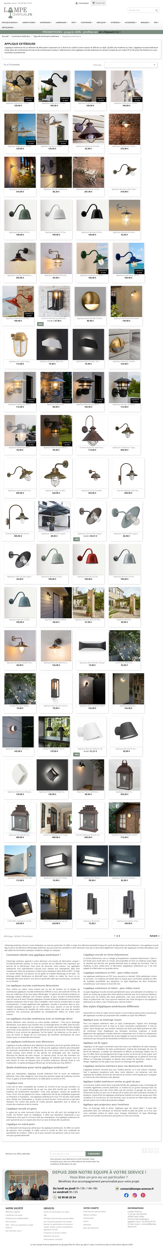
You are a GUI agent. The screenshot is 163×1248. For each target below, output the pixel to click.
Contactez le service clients (55, 1233)
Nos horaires (11, 1221)
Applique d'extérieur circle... (124, 146)
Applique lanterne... (124, 792)
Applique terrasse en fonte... (56, 878)
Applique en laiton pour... (20, 361)
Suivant (155, 936)
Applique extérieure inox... (52, 146)
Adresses (87, 1224)
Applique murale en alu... (126, 749)
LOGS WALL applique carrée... (20, 921)
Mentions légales (13, 1212)
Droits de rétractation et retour (57, 1212)
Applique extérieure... (56, 404)
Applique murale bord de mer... (88, 619)
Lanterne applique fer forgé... (56, 835)
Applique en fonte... (92, 878)
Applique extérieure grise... (20, 404)
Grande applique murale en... (18, 533)
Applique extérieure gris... (20, 447)
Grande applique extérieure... (92, 447)
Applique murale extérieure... (56, 189)
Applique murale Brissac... (20, 835)
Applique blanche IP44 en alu (90, 749)
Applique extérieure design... (20, 792)
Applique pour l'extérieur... (88, 792)
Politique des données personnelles (59, 1218)
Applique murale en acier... (124, 232)
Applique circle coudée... (92, 490)
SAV (45, 1215)
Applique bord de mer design (92, 662)
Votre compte (91, 1208)
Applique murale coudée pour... (20, 662)
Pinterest (150, 1150)
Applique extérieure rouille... (88, 146)
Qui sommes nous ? (14, 1231)
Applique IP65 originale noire (92, 706)
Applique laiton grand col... (20, 490)
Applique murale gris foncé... (56, 706)
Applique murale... (124, 619)
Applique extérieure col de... (18, 103)
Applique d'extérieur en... (20, 189)
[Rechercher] (143, 10)
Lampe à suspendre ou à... (54, 749)
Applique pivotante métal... (56, 619)
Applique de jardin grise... (128, 921)
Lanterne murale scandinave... (54, 318)
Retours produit (90, 1215)
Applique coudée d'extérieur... (20, 275)
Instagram (156, 1150)
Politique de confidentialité (17, 1218)
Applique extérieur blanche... (52, 361)
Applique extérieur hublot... (124, 361)
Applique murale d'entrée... (56, 275)
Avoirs (86, 1221)
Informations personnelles (94, 1211)
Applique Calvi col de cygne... (54, 533)
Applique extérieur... (128, 706)
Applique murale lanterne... (88, 404)
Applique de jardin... (92, 921)
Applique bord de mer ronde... (90, 318)
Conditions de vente (14, 1215)
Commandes (88, 1218)
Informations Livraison (53, 1239)
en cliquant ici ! (109, 32)
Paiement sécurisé (51, 1236)
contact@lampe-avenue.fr (142, 1225)
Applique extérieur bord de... (18, 749)
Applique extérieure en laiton (126, 318)
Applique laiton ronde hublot (124, 835)
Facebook (144, 1150)
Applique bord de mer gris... (88, 361)
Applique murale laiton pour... (124, 189)
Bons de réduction (91, 1228)
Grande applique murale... (128, 490)
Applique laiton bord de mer (20, 878)
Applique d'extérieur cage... (124, 447)
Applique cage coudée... (56, 490)
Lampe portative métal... (20, 706)
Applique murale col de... (20, 232)
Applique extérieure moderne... (52, 792)
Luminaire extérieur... (124, 662)
